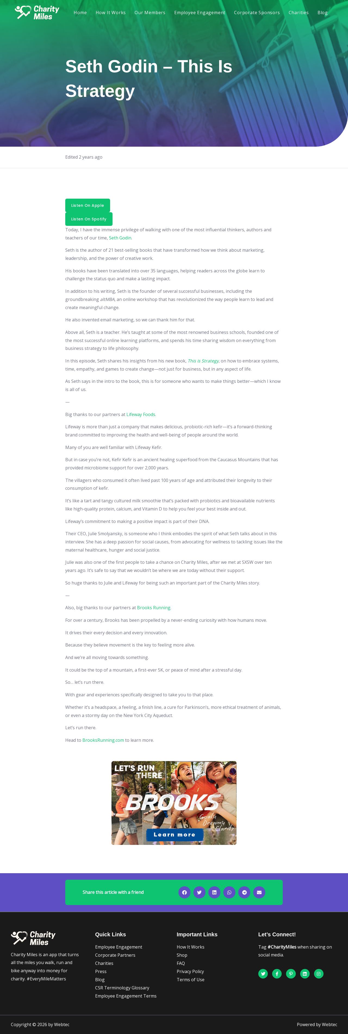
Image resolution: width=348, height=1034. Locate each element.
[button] (184, 892)
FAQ (181, 963)
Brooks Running (153, 608)
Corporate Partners (115, 955)
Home (80, 13)
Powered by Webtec (317, 1024)
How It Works (111, 13)
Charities (299, 13)
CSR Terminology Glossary (122, 987)
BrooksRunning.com (103, 740)
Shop (182, 955)
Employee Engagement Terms (126, 996)
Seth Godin (120, 238)
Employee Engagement (199, 13)
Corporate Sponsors (257, 13)
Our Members (150, 13)
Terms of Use (190, 979)
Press (101, 971)
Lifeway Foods (140, 414)
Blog (323, 13)
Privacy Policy (190, 971)
